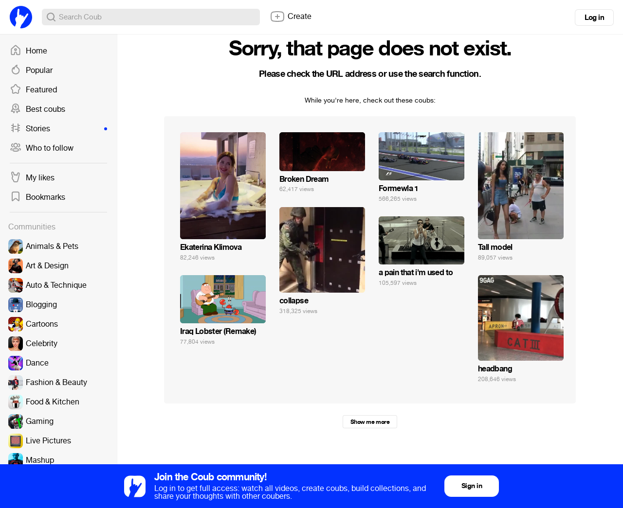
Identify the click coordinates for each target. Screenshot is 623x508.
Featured (33, 90)
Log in (594, 17)
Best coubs (37, 109)
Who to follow (41, 148)
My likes (32, 178)
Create (291, 16)
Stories (58, 129)
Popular (31, 70)
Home (28, 51)
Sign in (471, 485)
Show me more (369, 422)
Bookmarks (37, 197)
